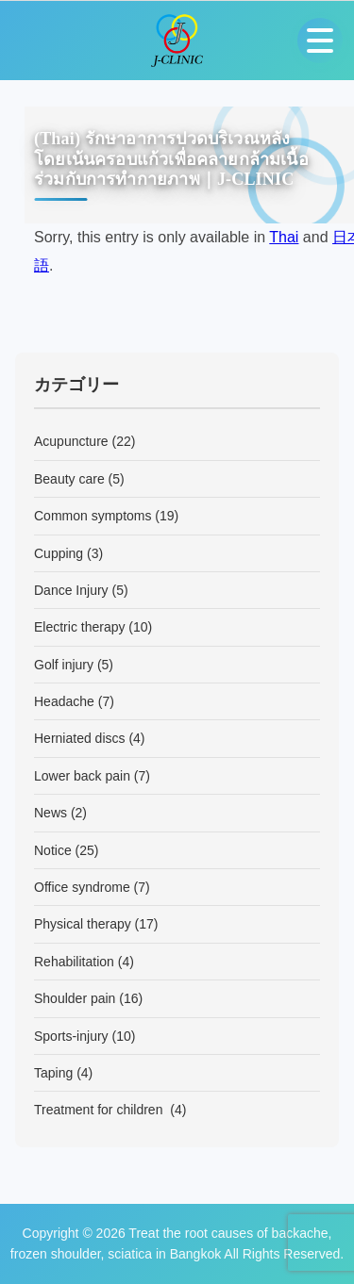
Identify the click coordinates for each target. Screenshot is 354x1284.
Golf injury (63, 664)
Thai (283, 237)
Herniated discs (80, 738)
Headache (64, 701)
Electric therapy (79, 626)
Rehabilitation (74, 961)
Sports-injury (71, 1036)
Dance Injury (71, 590)
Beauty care (69, 478)
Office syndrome (82, 887)
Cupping (58, 553)
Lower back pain (82, 775)
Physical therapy (82, 923)
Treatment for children (100, 1109)
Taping (53, 1072)
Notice (53, 850)
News (50, 812)
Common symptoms (92, 515)
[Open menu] (320, 40)
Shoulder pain (74, 998)
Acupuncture (71, 441)
